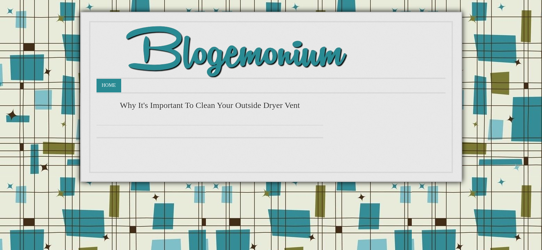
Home (109, 85)
